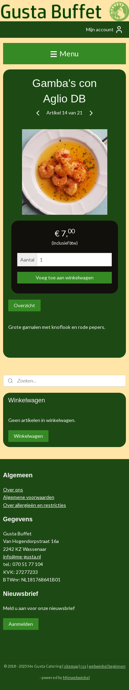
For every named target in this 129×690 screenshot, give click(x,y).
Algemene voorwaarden (28, 497)
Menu (64, 53)
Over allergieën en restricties (34, 505)
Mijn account (104, 29)
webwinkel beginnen (107, 666)
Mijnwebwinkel (76, 677)
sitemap (71, 666)
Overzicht (24, 305)
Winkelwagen (28, 436)
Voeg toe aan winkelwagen (65, 277)
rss (83, 666)
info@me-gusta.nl (22, 556)
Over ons (13, 489)
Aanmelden (21, 624)
